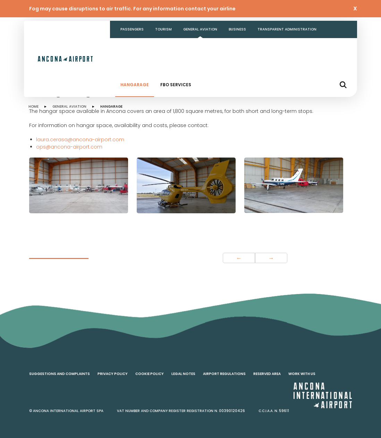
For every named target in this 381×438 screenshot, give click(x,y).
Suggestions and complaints (59, 373)
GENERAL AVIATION (69, 106)
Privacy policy (113, 373)
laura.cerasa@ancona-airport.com (80, 139)
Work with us (301, 373)
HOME (33, 106)
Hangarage (134, 85)
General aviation (200, 29)
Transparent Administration (286, 29)
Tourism (163, 29)
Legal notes (183, 373)
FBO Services (175, 85)
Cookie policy (149, 373)
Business (237, 29)
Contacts (130, 46)
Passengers (132, 29)
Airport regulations (224, 373)
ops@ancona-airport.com (69, 146)
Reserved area (267, 373)
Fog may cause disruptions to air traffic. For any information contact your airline (132, 8)
